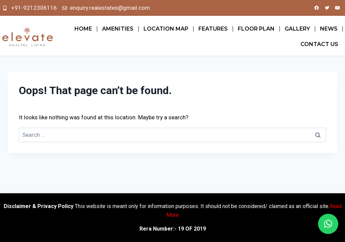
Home (83, 29)
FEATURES (213, 29)
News (329, 29)
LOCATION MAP (166, 29)
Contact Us (319, 44)
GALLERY (297, 29)
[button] (328, 224)
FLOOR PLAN (256, 29)
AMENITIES (117, 29)
